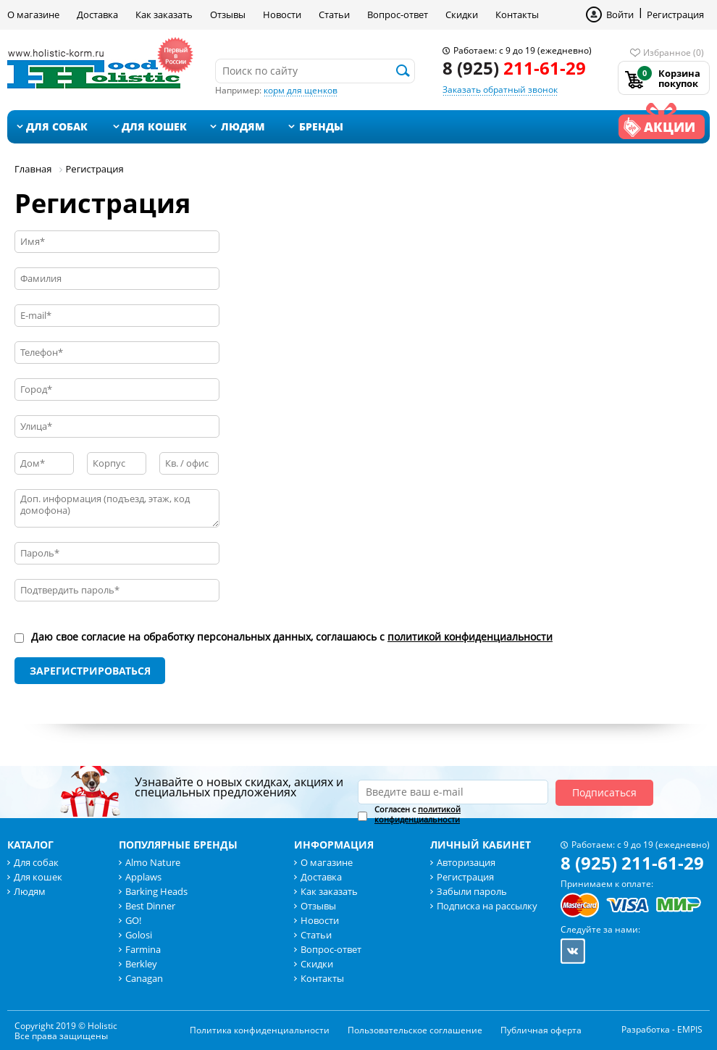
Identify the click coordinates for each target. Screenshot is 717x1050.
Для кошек (154, 126)
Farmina (143, 949)
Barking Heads (156, 891)
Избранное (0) (673, 52)
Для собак (57, 126)
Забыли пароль (472, 891)
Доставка (97, 14)
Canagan (144, 978)
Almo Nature (152, 862)
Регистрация (675, 14)
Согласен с (417, 814)
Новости (282, 14)
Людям (243, 126)
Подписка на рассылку (487, 905)
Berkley (141, 963)
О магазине (33, 14)
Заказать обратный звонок (500, 89)
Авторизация (466, 862)
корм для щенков (300, 90)
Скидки (461, 14)
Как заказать (164, 14)
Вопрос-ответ (397, 14)
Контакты (517, 14)
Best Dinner (150, 905)
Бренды (321, 126)
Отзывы (228, 14)
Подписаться (604, 792)
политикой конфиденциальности (470, 636)
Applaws (143, 876)
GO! (133, 920)
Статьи (334, 14)
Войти (620, 14)
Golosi (138, 934)
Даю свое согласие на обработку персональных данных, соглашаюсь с (292, 637)
